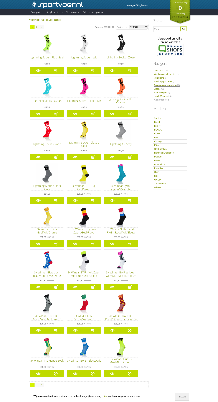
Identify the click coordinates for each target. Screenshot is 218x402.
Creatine (65, 348)
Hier (104, 396)
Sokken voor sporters (93, 12)
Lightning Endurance (164, 153)
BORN (157, 133)
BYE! (156, 137)
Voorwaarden (35, 355)
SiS (156, 176)
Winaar (157, 187)
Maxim (157, 160)
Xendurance (160, 183)
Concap (158, 141)
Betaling (32, 353)
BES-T (157, 126)
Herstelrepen (67, 383)
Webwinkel (34, 20)
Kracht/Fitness (163, 96)
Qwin (156, 172)
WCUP (157, 180)
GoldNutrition (160, 149)
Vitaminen (66, 355)
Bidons (159, 89)
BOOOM (158, 130)
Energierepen (67, 376)
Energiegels (67, 373)
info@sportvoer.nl (137, 372)
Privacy (32, 358)
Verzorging (71, 12)
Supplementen (53, 12)
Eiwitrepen (66, 350)
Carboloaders (67, 371)
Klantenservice (36, 348)
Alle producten (161, 100)
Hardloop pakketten (164, 81)
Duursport (35, 12)
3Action (157, 118)
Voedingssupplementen (167, 74)
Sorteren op (132, 27)
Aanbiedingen (162, 92)
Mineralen (66, 358)
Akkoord (182, 396)
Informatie (37, 340)
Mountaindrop (160, 164)
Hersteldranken (68, 380)
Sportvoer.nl (136, 340)
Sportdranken (67, 378)
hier (134, 353)
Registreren (142, 5)
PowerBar (159, 168)
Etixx (156, 145)
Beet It (157, 122)
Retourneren (34, 350)
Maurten (158, 157)
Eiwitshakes (67, 353)
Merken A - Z (104, 340)
